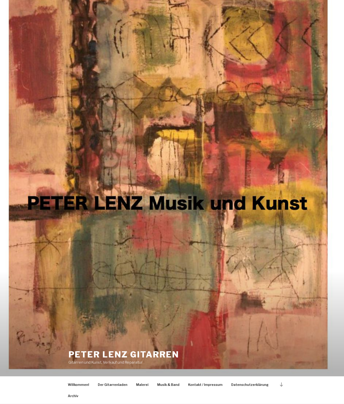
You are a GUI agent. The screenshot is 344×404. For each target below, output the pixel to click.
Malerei (142, 385)
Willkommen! (78, 385)
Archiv (73, 396)
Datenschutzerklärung (250, 385)
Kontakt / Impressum (205, 385)
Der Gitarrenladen (112, 385)
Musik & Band (168, 385)
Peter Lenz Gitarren (124, 354)
